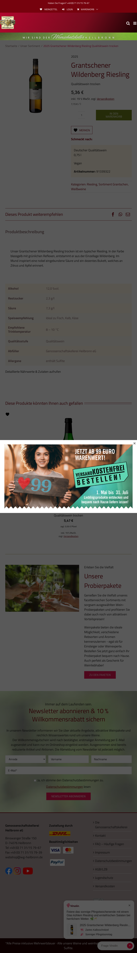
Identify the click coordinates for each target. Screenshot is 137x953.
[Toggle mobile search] (128, 23)
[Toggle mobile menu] (135, 23)
